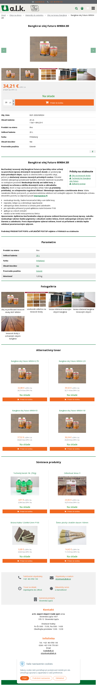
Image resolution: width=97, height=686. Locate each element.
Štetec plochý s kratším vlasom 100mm (72, 522)
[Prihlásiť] (82, 8)
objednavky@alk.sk (63, 579)
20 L (38, 255)
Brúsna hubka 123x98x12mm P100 (25, 522)
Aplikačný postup (79, 184)
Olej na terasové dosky (81, 175)
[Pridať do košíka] (54, 102)
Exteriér (39, 271)
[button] (76, 8)
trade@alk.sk (39, 2)
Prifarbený (40, 260)
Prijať (24, 678)
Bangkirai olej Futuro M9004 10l (72, 410)
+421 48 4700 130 (56, 2)
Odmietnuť (60, 678)
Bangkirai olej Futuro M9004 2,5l (72, 361)
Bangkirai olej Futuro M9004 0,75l (25, 361)
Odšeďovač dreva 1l (72, 473)
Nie (37, 266)
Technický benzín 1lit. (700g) (24, 473)
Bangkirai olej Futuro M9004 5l (24, 410)
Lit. (10, 102)
